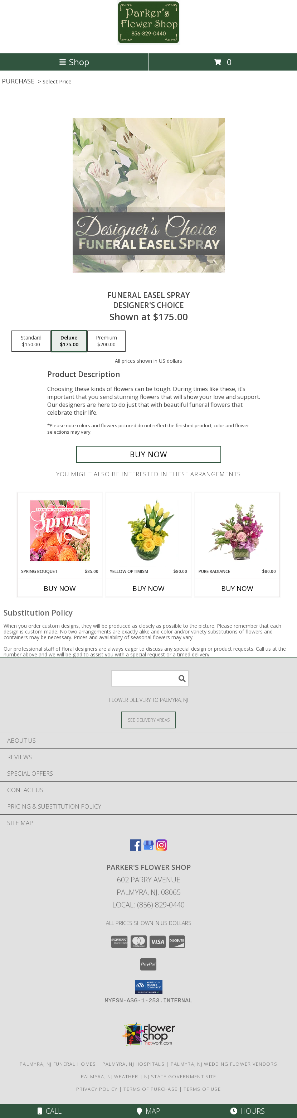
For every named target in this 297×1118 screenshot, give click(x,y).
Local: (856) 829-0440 (148, 905)
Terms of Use (202, 1089)
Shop (74, 62)
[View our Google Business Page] (148, 848)
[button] (148, 987)
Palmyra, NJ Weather (109, 1076)
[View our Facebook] (135, 848)
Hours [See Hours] (247, 1111)
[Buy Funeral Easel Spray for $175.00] (148, 454)
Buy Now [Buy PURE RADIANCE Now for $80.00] (237, 588)
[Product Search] (150, 678)
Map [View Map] (148, 1111)
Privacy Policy (96, 1089)
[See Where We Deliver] (148, 719)
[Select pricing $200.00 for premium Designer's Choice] (106, 341)
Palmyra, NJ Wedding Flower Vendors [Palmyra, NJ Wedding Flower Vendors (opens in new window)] (224, 1064)
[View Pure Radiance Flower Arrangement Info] (237, 530)
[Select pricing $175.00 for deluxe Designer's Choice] (69, 341)
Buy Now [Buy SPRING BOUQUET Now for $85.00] (60, 588)
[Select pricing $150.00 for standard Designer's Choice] (31, 341)
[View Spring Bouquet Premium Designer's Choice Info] (60, 530)
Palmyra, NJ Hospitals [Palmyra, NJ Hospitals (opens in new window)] (133, 1064)
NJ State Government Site (180, 1076)
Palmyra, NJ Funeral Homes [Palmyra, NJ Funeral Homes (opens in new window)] (58, 1064)
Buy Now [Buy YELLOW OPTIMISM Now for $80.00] (148, 588)
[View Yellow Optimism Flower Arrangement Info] (149, 530)
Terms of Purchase (150, 1089)
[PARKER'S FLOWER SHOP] (148, 42)
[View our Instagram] (161, 848)
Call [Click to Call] (50, 1111)
